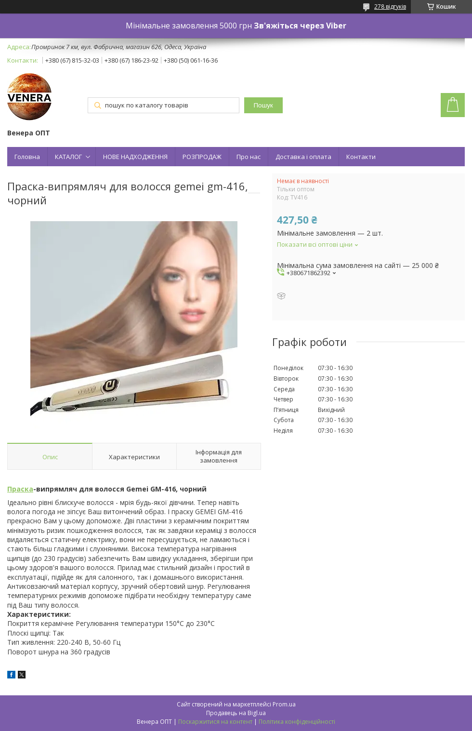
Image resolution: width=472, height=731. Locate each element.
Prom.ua (284, 704)
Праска (20, 488)
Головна (27, 156)
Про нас (248, 156)
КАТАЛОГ (68, 156)
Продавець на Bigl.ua (236, 713)
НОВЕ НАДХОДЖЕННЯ (135, 156)
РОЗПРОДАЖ (202, 156)
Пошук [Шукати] (263, 105)
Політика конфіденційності (297, 722)
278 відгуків (390, 6)
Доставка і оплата (303, 156)
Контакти (361, 156)
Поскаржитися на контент (215, 722)
